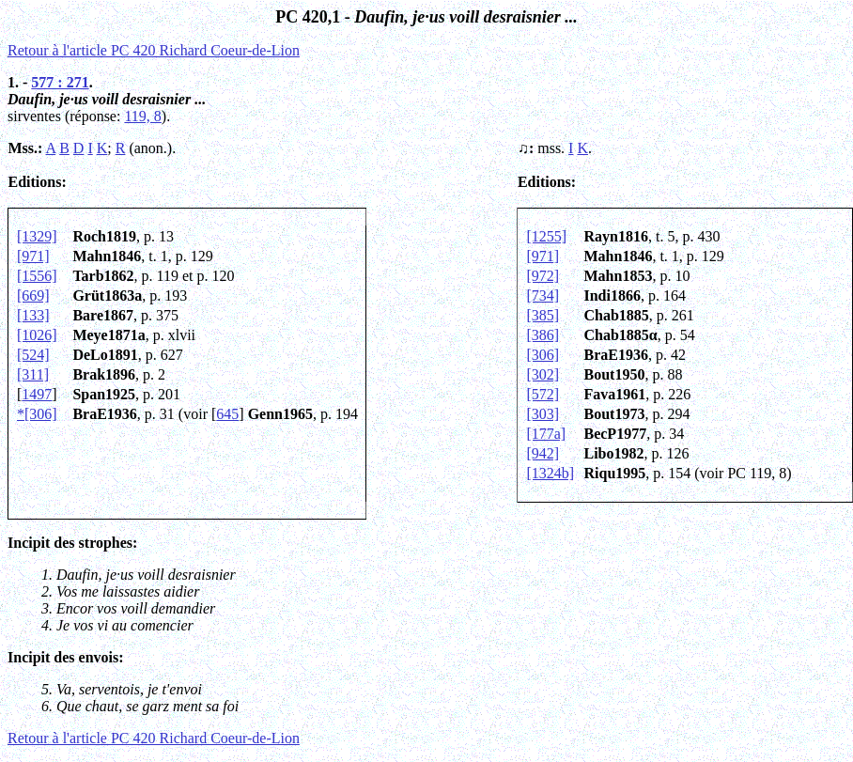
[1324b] (550, 473)
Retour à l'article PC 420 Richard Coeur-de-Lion (154, 50)
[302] (542, 374)
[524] (33, 355)
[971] (33, 256)
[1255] (546, 236)
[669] (33, 295)
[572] (542, 394)
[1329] (37, 236)
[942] (542, 453)
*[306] (37, 414)
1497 (37, 394)
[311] (33, 374)
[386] (542, 335)
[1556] (37, 276)
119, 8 (142, 116)
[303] (542, 414)
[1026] (37, 335)
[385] (542, 315)
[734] (542, 295)
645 (227, 414)
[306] (542, 355)
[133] (33, 315)
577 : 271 (59, 82)
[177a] (546, 434)
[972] (542, 276)
